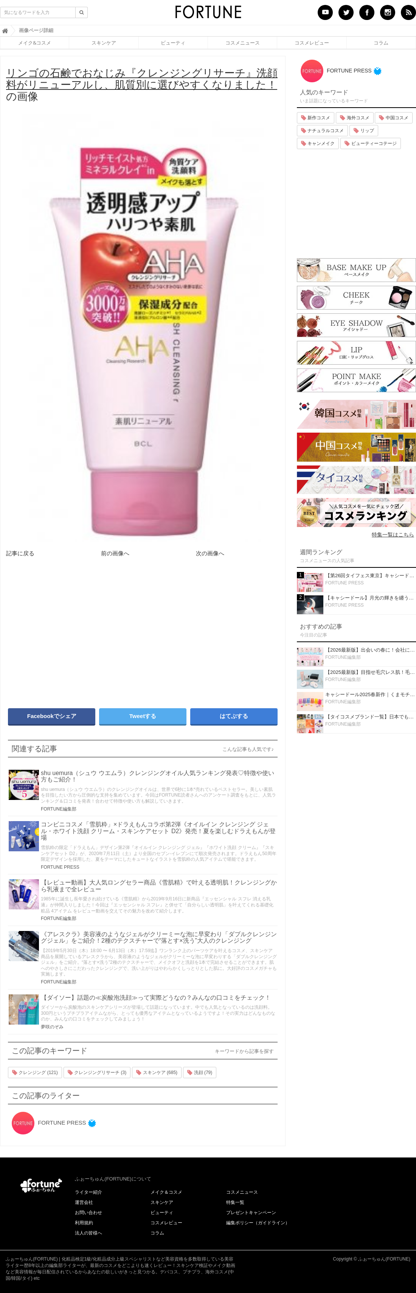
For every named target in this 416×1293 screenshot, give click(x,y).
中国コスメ (393, 118)
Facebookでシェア (51, 716)
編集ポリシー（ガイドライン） (258, 1222)
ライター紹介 (88, 1192)
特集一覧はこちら (393, 535)
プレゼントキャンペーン (251, 1212)
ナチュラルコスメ (322, 131)
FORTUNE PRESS (60, 867)
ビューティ (173, 42)
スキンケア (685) (156, 1073)
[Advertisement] (71, 639)
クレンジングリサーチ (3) (97, 1073)
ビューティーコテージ (370, 143)
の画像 (142, 84)
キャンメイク (318, 143)
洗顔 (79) (199, 1073)
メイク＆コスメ (166, 1192)
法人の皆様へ (88, 1233)
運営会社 (84, 1202)
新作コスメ (315, 118)
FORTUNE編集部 (58, 809)
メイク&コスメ (34, 42)
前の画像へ (115, 553)
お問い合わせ (88, 1212)
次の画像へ (210, 553)
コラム (381, 42)
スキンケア (104, 42)
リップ (364, 131)
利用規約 (84, 1222)
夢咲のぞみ (52, 1026)
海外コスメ (354, 118)
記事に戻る (20, 553)
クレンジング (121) (35, 1073)
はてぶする (234, 716)
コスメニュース (242, 42)
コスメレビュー (312, 42)
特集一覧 (235, 1202)
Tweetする (142, 716)
